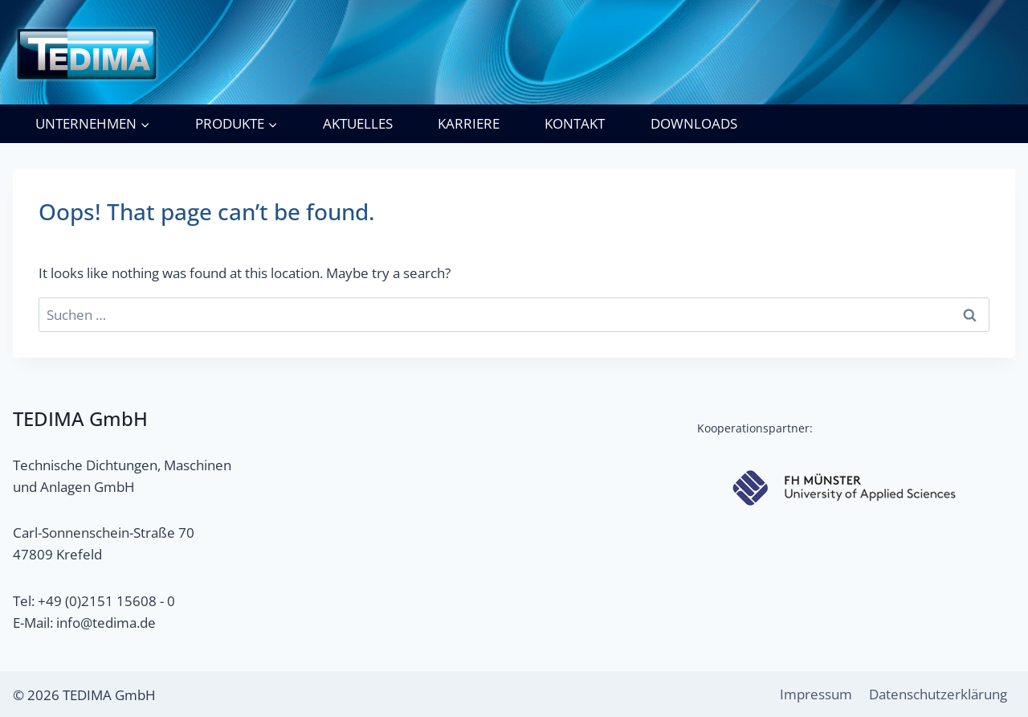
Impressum (816, 694)
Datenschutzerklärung (938, 694)
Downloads (694, 123)
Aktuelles (358, 123)
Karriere (469, 123)
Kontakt (575, 123)
